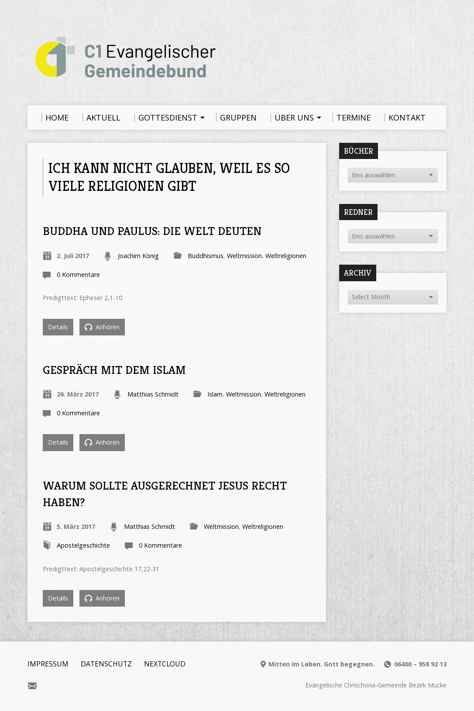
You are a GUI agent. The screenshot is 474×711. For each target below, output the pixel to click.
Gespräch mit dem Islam (114, 369)
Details (58, 327)
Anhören (102, 327)
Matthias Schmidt (153, 394)
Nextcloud (164, 664)
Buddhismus (205, 256)
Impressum (48, 664)
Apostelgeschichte (83, 545)
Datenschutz (106, 664)
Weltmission (244, 256)
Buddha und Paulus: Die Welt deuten (152, 230)
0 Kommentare (78, 274)
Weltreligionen (285, 256)
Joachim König (138, 256)
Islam (215, 394)
